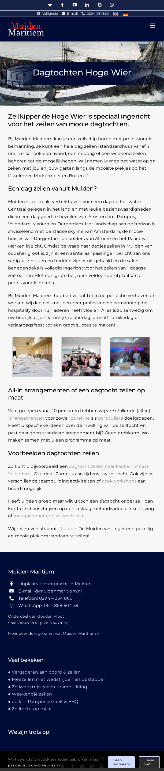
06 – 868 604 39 (61, 605)
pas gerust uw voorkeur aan (34, 765)
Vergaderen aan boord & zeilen (46, 672)
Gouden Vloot (50, 616)
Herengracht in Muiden (66, 583)
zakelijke (80, 418)
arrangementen (26, 418)
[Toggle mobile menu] (153, 25)
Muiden (67, 528)
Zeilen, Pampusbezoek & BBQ (45, 701)
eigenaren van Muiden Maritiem (65, 633)
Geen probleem (122, 762)
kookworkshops (119, 481)
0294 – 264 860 (56, 598)
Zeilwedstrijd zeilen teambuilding (49, 686)
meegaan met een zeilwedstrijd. (48, 515)
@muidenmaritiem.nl (58, 591)
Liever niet (148, 762)
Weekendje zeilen (32, 694)
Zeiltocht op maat (32, 708)
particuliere (110, 418)
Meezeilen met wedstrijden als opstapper (58, 679)
